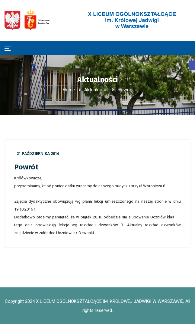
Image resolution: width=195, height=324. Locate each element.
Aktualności (96, 90)
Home (68, 90)
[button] (192, 65)
